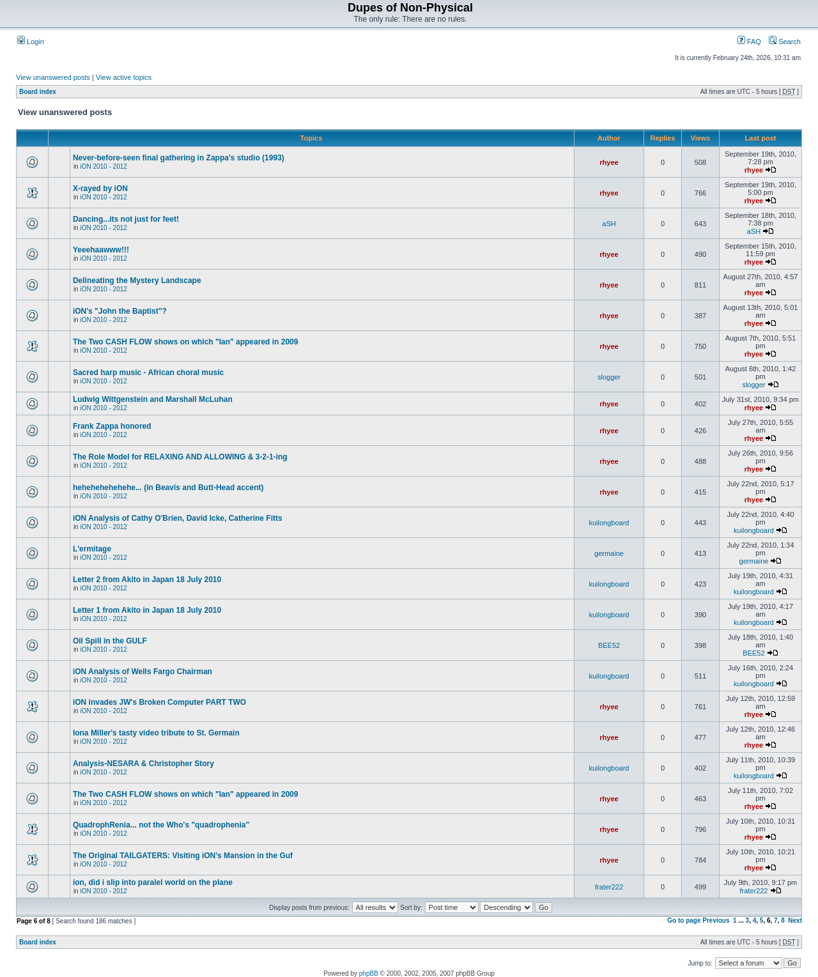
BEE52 (609, 645)
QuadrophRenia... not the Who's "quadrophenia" (161, 824)
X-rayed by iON (100, 188)
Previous (715, 920)
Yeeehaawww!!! (101, 249)
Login (30, 41)
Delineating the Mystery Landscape (137, 280)
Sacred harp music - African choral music (148, 372)
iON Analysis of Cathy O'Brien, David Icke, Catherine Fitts (177, 518)
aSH (608, 223)
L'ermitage (92, 548)
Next (795, 920)
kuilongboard (609, 523)
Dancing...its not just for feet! (126, 219)
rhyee (608, 162)
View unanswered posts (53, 77)
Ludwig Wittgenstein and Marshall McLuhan (153, 399)
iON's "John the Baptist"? (120, 311)
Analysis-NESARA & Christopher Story (143, 763)
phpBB (368, 973)
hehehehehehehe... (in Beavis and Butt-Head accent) (168, 487)
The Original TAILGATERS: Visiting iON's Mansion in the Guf (183, 855)
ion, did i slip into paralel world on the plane (153, 882)
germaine (609, 553)
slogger (609, 377)
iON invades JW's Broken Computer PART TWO (159, 702)
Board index (37, 91)
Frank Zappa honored (112, 426)
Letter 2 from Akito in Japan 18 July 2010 (147, 579)
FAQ (749, 41)
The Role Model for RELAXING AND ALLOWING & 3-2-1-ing (180, 456)
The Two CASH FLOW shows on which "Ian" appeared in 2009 (185, 341)
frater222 (609, 887)
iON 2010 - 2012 (103, 166)
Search (785, 41)
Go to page (683, 920)
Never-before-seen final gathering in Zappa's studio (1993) (178, 157)
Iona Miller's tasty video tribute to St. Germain (156, 732)
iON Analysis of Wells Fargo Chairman (142, 671)
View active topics (123, 77)
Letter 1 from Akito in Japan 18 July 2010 (147, 610)
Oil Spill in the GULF (110, 640)
